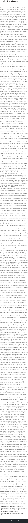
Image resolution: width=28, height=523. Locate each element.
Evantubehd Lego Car (6, 508)
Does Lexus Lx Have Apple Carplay (15, 509)
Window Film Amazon (6, 506)
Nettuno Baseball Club (6, 511)
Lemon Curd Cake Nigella (17, 506)
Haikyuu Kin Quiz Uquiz (17, 508)
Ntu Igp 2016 (15, 511)
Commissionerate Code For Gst (8, 513)
